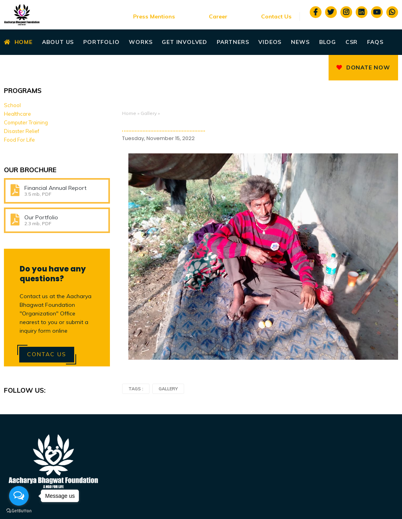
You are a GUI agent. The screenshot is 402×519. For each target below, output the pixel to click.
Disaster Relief (21, 131)
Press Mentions (154, 16)
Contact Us (276, 16)
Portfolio (101, 42)
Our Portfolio (41, 217)
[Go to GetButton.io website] (18, 511)
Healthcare (17, 114)
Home (18, 42)
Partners (233, 42)
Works (140, 42)
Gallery (149, 113)
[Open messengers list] (19, 496)
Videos (269, 42)
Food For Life (19, 140)
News (300, 42)
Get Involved (184, 42)
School (12, 105)
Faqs (375, 42)
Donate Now (363, 67)
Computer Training (26, 122)
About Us (58, 42)
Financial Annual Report (55, 187)
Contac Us (46, 354)
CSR (351, 42)
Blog (327, 42)
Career (218, 16)
